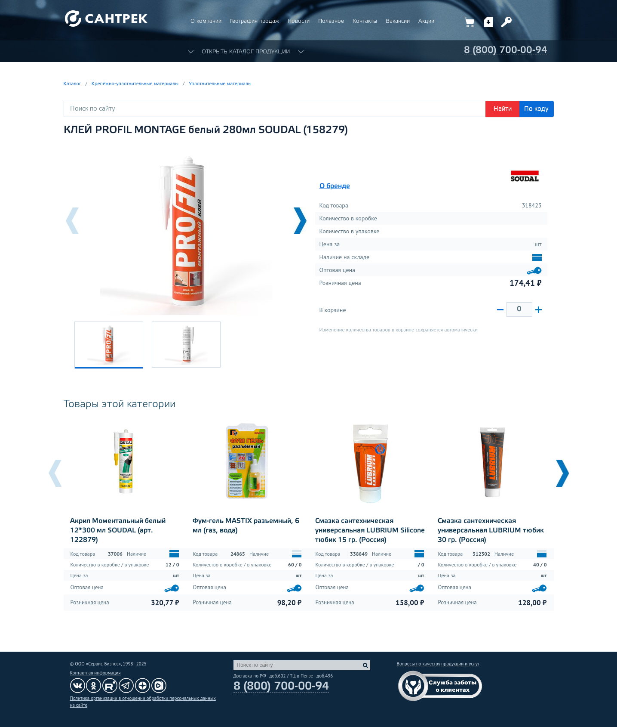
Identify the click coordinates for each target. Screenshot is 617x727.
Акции (426, 21)
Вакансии (398, 21)
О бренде (334, 186)
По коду (536, 109)
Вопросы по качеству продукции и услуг (438, 664)
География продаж (254, 21)
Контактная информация (95, 673)
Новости (299, 21)
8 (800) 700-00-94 (505, 50)
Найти (503, 109)
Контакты (365, 21)
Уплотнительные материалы (220, 83)
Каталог (72, 83)
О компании (205, 21)
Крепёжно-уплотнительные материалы (135, 83)
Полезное (331, 21)
